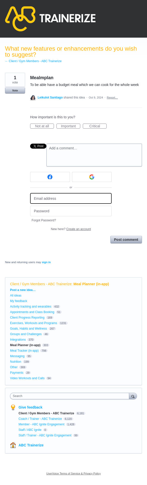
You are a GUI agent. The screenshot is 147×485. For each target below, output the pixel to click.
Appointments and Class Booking (32, 312)
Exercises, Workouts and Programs (34, 323)
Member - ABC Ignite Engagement (42, 424)
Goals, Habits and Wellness (28, 328)
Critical (98, 126)
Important (70, 126)
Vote (15, 90)
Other (14, 367)
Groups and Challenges (26, 334)
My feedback (18, 301)
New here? (71, 229)
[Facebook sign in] (50, 177)
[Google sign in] (92, 177)
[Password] (71, 211)
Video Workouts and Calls (27, 378)
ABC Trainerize (31, 445)
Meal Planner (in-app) (91, 284)
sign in (46, 262)
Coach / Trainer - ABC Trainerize (41, 419)
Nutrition (15, 361)
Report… (112, 97)
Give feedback (30, 407)
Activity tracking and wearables (30, 306)
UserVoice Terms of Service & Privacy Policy (73, 473)
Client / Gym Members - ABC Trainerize (40, 284)
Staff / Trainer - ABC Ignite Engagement (45, 435)
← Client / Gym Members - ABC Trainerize (33, 61)
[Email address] (71, 198)
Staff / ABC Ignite (30, 430)
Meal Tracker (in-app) (24, 350)
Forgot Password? (44, 220)
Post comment (126, 240)
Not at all (44, 126)
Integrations (18, 339)
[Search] (133, 396)
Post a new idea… (23, 290)
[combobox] (71, 396)
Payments (16, 372)
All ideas (15, 295)
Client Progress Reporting (27, 317)
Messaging (17, 356)
